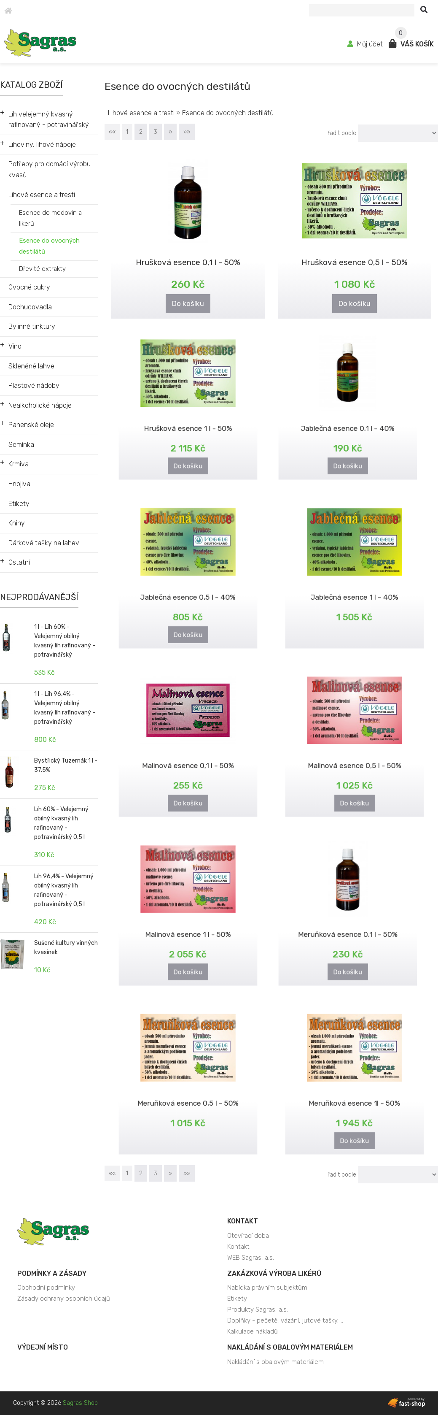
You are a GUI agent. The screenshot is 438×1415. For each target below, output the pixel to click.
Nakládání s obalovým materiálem (290, 1347)
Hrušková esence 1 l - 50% (188, 422)
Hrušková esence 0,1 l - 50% (188, 261)
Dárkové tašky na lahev (43, 543)
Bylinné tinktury (31, 326)
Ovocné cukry (29, 287)
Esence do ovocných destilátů (49, 246)
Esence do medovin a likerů (50, 218)
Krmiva (18, 464)
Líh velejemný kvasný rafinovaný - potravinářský (48, 119)
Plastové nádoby (33, 385)
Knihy (16, 523)
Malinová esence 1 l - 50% (187, 928)
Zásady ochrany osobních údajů (63, 1298)
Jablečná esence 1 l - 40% (354, 591)
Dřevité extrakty (42, 269)
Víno (14, 346)
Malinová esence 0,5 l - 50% (354, 760)
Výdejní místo (42, 1347)
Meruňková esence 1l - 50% (354, 1097)
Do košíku (188, 302)
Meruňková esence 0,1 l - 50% (348, 928)
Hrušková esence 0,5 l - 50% (354, 261)
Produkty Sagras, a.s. (257, 1309)
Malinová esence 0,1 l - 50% (188, 760)
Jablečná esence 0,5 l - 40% (188, 591)
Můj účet (365, 44)
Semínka (21, 445)
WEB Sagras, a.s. (250, 1257)
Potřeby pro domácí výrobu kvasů (49, 169)
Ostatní (19, 562)
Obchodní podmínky (46, 1287)
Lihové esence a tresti (41, 195)
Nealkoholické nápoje (40, 405)
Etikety (19, 504)
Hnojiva (19, 484)
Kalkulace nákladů (252, 1331)
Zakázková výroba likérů (274, 1273)
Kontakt (242, 1221)
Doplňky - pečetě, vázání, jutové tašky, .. (285, 1320)
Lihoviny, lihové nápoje (42, 145)
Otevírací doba (248, 1235)
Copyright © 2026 (55, 1403)
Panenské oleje (31, 425)
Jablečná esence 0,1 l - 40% (348, 422)
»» (186, 131)
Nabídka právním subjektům (267, 1287)
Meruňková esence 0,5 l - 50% (188, 1097)
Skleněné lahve (31, 366)
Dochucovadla (30, 307)
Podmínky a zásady (51, 1273)
